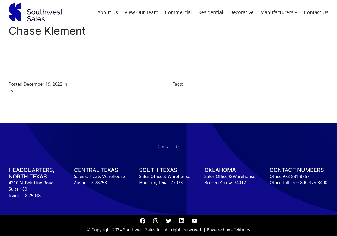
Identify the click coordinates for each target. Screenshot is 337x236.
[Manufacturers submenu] (295, 12)
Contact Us (168, 146)
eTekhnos (240, 230)
